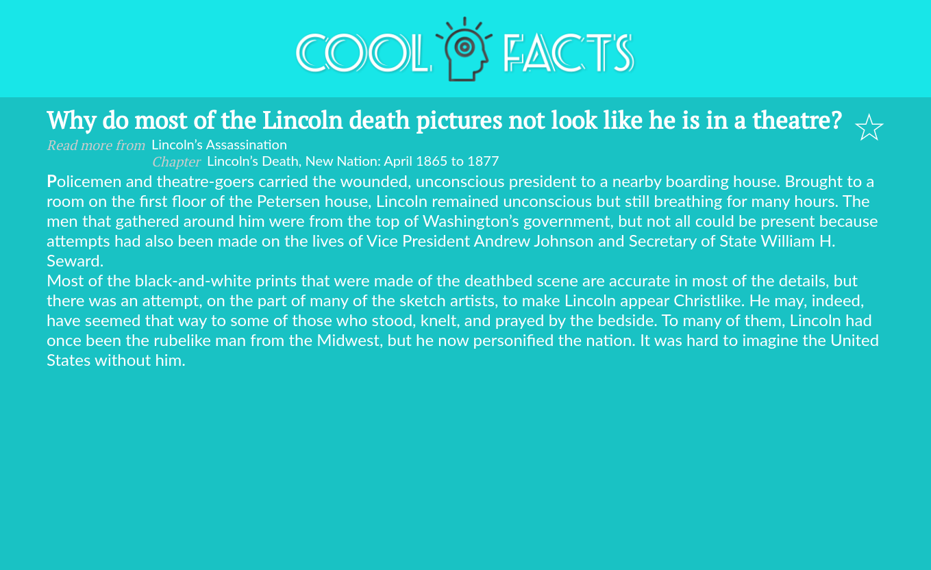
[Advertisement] (466, 472)
